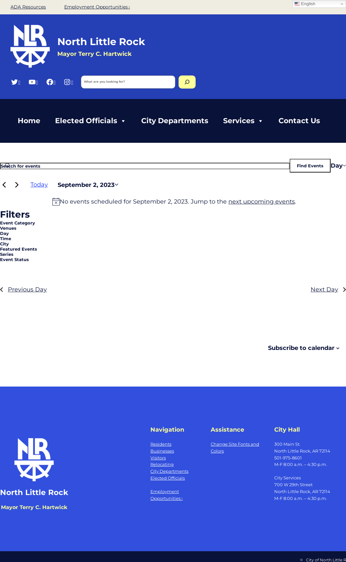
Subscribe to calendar (301, 347)
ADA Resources (28, 6)
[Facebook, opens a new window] (51, 82)
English (305, 4)
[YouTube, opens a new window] (33, 82)
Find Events (310, 165)
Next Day (328, 289)
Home (29, 120)
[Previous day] (4, 185)
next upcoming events (261, 201)
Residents (160, 444)
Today (39, 184)
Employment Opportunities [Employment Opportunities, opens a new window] (97, 6)
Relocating (162, 464)
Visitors (158, 457)
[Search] (187, 82)
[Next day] (17, 185)
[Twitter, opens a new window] (15, 82)
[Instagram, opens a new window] (68, 82)
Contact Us (299, 120)
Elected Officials (90, 120)
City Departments (174, 120)
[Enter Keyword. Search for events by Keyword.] (145, 166)
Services (243, 120)
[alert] (174, 201)
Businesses (162, 451)
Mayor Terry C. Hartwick (34, 507)
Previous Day (23, 289)
